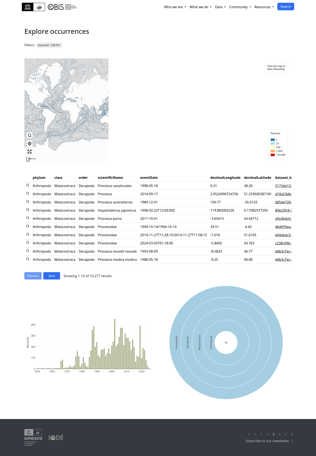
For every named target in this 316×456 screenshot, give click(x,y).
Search (285, 6)
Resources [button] (262, 7)
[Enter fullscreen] (29, 152)
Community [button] (239, 7)
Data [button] (219, 7)
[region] (158, 110)
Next (52, 276)
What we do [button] (199, 7)
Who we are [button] (174, 7)
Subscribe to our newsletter (270, 441)
